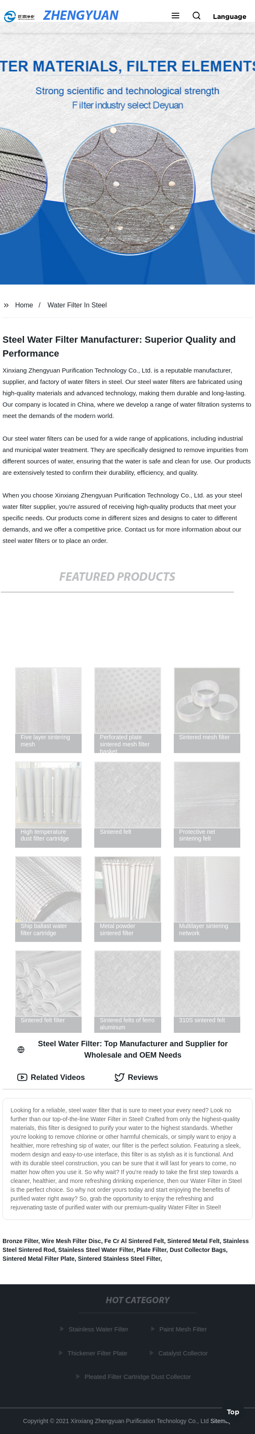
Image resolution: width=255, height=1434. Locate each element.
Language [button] (230, 16)
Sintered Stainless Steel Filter (119, 1258)
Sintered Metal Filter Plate (38, 1258)
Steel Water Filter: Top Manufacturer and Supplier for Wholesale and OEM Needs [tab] (122, 1049)
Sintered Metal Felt (193, 1241)
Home (24, 305)
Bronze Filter (20, 1241)
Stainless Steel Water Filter (95, 1249)
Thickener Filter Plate (98, 1352)
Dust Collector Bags (198, 1249)
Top (233, 1411)
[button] (175, 16)
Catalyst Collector (184, 1352)
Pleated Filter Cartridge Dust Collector (138, 1376)
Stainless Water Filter (99, 1329)
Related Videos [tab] (51, 1077)
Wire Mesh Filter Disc (71, 1241)
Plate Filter (152, 1249)
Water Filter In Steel (77, 305)
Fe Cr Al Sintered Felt (134, 1241)
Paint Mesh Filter (184, 1329)
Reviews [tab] (136, 1077)
